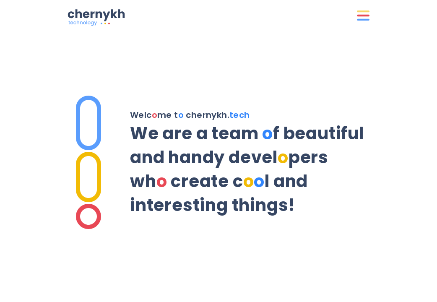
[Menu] (363, 16)
